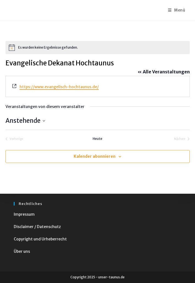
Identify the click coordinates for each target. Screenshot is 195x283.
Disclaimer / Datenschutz (37, 226)
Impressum (24, 214)
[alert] (98, 47)
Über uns (22, 251)
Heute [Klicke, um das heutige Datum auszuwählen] (97, 139)
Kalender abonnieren (95, 156)
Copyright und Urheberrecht (40, 239)
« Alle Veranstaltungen (164, 71)
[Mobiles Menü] (176, 10)
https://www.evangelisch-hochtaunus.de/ (59, 86)
